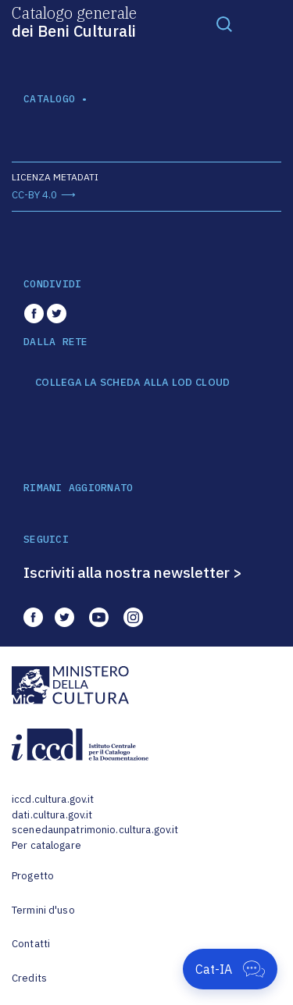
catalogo (49, 98)
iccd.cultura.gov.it (53, 799)
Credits (29, 978)
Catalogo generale (74, 21)
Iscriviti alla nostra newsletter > (132, 572)
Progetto (33, 875)
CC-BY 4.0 (34, 194)
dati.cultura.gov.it (52, 814)
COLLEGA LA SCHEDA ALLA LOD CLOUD (132, 382)
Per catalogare (46, 845)
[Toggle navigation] (224, 23)
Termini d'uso (43, 910)
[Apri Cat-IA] (230, 969)
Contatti (31, 943)
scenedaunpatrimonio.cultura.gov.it (95, 829)
